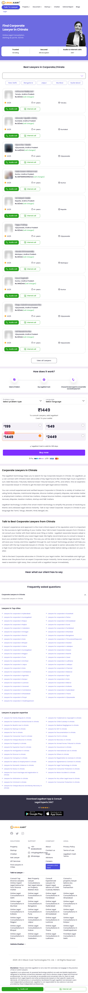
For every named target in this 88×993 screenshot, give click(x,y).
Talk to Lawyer (17, 873)
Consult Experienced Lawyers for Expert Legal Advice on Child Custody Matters (53, 884)
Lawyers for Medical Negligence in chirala (63, 725)
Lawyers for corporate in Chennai (60, 668)
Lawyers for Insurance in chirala (59, 747)
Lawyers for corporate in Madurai (60, 672)
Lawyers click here (52, 866)
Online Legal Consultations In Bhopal (17, 928)
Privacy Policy (69, 847)
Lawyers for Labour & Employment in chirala (20, 762)
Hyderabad (75, 83)
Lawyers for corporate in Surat (59, 625)
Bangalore (28, 83)
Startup (47, 7)
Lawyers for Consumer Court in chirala (18, 736)
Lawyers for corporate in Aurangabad (18, 617)
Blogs (78, 7)
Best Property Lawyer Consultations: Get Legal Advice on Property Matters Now (35, 884)
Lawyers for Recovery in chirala (59, 740)
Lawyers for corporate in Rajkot (15, 625)
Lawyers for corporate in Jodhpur (60, 665)
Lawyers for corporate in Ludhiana (60, 661)
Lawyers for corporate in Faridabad (61, 628)
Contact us (50, 850)
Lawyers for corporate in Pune (15, 657)
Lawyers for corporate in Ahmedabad (61, 621)
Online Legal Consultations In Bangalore (35, 903)
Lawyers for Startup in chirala (15, 729)
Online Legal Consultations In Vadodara (35, 936)
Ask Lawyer (14, 857)
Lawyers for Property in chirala (15, 743)
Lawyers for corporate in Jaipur (15, 665)
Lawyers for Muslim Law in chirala (16, 725)
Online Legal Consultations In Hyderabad (52, 903)
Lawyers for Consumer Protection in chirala (64, 769)
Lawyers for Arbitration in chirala (16, 779)
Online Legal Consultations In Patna (17, 936)
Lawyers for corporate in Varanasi (16, 686)
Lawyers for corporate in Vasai (59, 657)
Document (37, 7)
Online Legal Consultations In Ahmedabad (52, 911)
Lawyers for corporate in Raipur (15, 621)
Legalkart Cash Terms (69, 855)
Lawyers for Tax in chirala (13, 733)
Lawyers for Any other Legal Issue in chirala (64, 779)
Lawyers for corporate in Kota (15, 639)
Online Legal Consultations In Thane (52, 928)
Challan (57, 7)
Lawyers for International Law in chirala (62, 751)
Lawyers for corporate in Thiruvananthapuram (65, 639)
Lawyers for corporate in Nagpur (16, 654)
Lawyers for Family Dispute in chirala (17, 718)
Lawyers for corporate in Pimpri (15, 697)
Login (5, 12)
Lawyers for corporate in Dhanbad (60, 632)
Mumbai (59, 83)
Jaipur (44, 83)
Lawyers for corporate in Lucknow (16, 683)
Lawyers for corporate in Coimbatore (17, 672)
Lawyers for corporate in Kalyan (59, 650)
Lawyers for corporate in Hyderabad (17, 614)
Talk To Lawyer (11, 7)
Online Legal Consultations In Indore (35, 928)
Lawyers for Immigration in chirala (16, 751)
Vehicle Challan (17, 944)
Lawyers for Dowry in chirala (14, 769)
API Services (15, 861)
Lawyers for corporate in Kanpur (16, 679)
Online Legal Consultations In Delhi (17, 895)
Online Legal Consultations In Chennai (70, 903)
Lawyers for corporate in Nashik (59, 654)
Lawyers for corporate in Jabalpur (60, 646)
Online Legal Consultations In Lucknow (52, 919)
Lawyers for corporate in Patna (59, 617)
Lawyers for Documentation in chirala (62, 733)
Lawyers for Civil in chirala (57, 736)
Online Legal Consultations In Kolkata (17, 911)
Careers (49, 861)
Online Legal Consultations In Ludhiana (52, 936)
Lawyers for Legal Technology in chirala (62, 765)
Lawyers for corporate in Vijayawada (61, 697)
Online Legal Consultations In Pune (35, 911)
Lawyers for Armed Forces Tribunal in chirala (64, 743)
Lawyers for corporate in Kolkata (60, 686)
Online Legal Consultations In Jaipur (35, 919)
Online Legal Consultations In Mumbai (17, 903)
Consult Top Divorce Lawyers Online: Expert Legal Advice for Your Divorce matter (17, 884)
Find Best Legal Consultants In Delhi (69, 936)
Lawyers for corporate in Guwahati (60, 614)
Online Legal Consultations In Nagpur (17, 919)
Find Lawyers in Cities (16, 866)
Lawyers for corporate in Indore (15, 646)
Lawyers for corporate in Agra (59, 676)
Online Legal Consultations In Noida (35, 895)
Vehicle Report (68, 7)
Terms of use (68, 850)
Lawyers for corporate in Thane (59, 694)
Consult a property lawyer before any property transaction (70, 883)
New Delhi (12, 83)
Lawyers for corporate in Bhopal (15, 643)
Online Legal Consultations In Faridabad (52, 895)
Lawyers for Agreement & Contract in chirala (64, 762)
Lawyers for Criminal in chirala (15, 782)
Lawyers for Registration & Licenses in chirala (64, 758)
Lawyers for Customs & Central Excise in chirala (21, 722)
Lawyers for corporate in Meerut (59, 683)
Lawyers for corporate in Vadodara (17, 628)
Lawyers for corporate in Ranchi (15, 635)
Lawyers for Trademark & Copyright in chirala (64, 718)
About (48, 847)
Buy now (44, 452)
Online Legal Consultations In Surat (70, 911)
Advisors (49, 857)
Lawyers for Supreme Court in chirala (17, 747)
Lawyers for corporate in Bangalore (61, 635)
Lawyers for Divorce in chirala (15, 754)
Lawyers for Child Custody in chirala (61, 722)
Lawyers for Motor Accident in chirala (61, 773)
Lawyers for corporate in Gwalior (60, 643)
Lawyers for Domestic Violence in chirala (19, 765)
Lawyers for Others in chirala (58, 754)
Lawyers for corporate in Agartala (16, 676)
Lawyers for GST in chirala (57, 729)
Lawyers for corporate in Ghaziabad (17, 694)
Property (26, 7)
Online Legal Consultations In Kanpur (70, 919)
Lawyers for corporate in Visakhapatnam (19, 701)
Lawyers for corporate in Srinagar (16, 632)
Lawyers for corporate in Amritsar (16, 661)
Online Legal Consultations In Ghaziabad (70, 895)
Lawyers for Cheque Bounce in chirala (18, 740)
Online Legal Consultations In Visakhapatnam (70, 928)
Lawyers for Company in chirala (15, 758)
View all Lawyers (44, 360)
